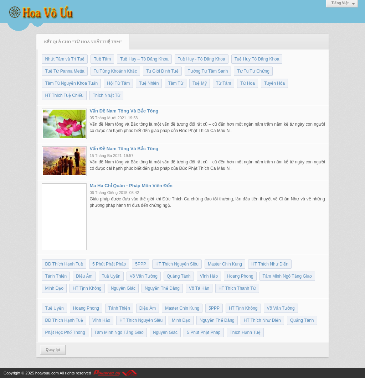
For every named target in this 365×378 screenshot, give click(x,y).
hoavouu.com (47, 373)
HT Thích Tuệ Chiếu (64, 95)
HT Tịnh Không (87, 288)
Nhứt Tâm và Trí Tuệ (64, 59)
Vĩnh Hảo (209, 276)
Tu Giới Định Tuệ (162, 71)
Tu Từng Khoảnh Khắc (115, 71)
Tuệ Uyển (111, 276)
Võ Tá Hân (199, 288)
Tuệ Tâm (102, 59)
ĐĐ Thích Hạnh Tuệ (64, 264)
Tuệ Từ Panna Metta (64, 71)
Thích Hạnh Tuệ (245, 332)
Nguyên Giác (123, 288)
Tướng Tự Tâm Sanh (208, 71)
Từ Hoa (247, 83)
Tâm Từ (175, 83)
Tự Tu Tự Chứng (253, 71)
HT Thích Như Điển (269, 264)
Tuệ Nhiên (149, 83)
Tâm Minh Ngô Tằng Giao (287, 276)
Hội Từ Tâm (118, 83)
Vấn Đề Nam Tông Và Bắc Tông (123, 111)
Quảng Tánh (179, 276)
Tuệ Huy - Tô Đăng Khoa (201, 59)
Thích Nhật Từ (106, 95)
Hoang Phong (240, 276)
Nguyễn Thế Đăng (162, 288)
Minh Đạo (54, 288)
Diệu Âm (84, 276)
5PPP (140, 264)
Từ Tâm (223, 83)
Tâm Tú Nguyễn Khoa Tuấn (71, 83)
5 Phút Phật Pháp (109, 264)
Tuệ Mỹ (199, 83)
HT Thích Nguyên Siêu (177, 264)
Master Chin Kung (225, 264)
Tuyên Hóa (274, 83)
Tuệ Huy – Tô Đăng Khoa (144, 59)
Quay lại (53, 350)
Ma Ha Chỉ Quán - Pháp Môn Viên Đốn (131, 185)
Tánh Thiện (56, 276)
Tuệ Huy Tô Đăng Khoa (257, 59)
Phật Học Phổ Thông (65, 332)
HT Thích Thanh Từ (237, 288)
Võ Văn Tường (144, 276)
